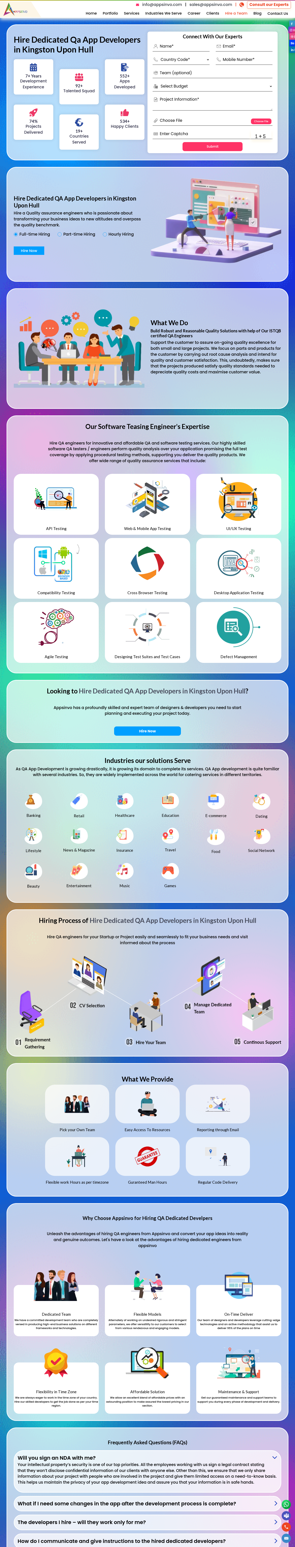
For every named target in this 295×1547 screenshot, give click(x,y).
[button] (286, 1538)
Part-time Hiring (79, 234)
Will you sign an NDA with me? (57, 1457)
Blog (257, 13)
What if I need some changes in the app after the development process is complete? (127, 1503)
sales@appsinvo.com (210, 4)
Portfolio (110, 13)
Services (132, 13)
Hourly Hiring (121, 234)
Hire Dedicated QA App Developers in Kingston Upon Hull (162, 691)
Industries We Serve (163, 13)
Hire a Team (236, 13)
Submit (213, 146)
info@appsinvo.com (162, 4)
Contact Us (278, 13)
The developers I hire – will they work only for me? (82, 1522)
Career (194, 13)
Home (91, 13)
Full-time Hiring (34, 234)
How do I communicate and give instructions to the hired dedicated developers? (122, 1541)
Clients (212, 13)
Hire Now (29, 250)
